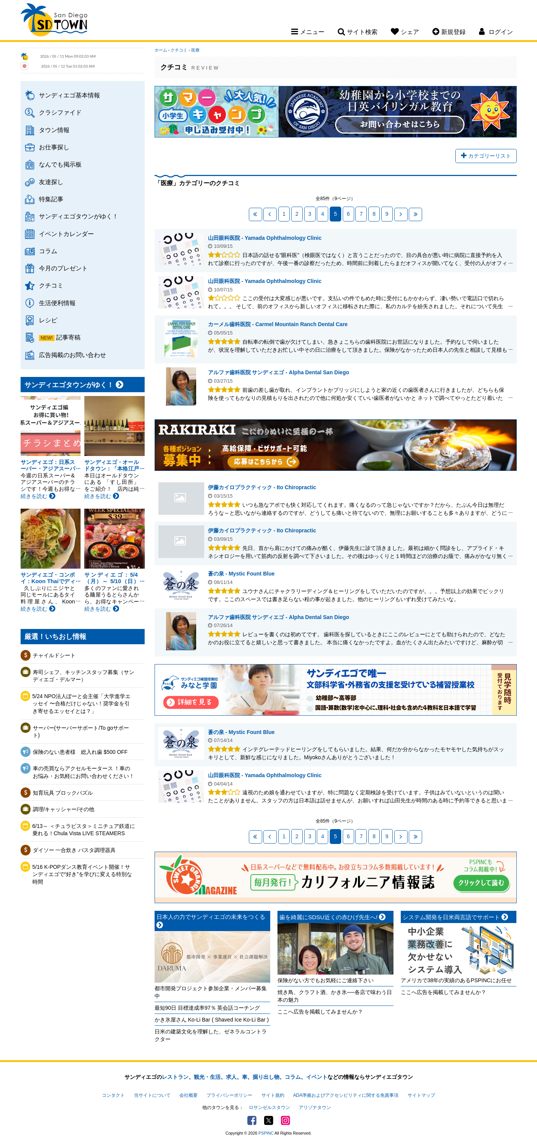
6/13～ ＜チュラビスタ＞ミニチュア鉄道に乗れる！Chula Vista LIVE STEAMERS (83, 830)
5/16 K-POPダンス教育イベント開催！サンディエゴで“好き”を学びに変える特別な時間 (82, 874)
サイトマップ (421, 1095)
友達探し (51, 181)
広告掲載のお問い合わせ (72, 354)
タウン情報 (54, 129)
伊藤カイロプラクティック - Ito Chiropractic (181, 498)
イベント (316, 1077)
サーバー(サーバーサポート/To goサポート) (81, 732)
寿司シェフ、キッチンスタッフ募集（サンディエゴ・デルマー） (83, 676)
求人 (231, 1077)
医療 (195, 50)
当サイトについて (152, 1095)
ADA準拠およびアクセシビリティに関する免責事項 (345, 1095)
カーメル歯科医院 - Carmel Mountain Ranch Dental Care (278, 324)
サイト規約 (272, 1095)
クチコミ (51, 285)
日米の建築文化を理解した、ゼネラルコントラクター (211, 1035)
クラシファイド (60, 112)
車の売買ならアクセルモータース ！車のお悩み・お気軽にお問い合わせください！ (83, 772)
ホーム (161, 50)
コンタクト (113, 1095)
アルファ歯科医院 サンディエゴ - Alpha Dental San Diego (278, 372)
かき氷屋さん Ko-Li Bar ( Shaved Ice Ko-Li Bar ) (212, 1020)
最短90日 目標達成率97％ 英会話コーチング (207, 1008)
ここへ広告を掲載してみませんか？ (320, 1012)
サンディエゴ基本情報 (69, 95)
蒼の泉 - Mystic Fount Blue (241, 574)
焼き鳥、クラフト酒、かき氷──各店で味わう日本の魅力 (334, 996)
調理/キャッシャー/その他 (64, 809)
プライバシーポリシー (229, 1095)
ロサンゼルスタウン (269, 1107)
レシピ (48, 320)
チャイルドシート (54, 655)
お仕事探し (54, 147)
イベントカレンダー (66, 233)
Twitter (268, 1120)
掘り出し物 (266, 1077)
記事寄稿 (68, 337)
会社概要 (188, 1095)
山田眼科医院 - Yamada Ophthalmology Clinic (265, 238)
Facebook (251, 1120)
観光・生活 (207, 1077)
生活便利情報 (57, 302)
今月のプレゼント (63, 268)
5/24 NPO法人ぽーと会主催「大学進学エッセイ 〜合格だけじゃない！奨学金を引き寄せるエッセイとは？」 (81, 703)
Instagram (285, 1120)
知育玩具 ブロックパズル (63, 793)
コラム (48, 250)
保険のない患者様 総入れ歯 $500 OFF (80, 752)
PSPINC (266, 1133)
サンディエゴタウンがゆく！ (78, 216)
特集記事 (51, 199)
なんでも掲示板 (60, 164)
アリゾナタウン (315, 1107)
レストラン (175, 1077)
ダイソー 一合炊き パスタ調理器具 (74, 850)
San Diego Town (54, 21)
